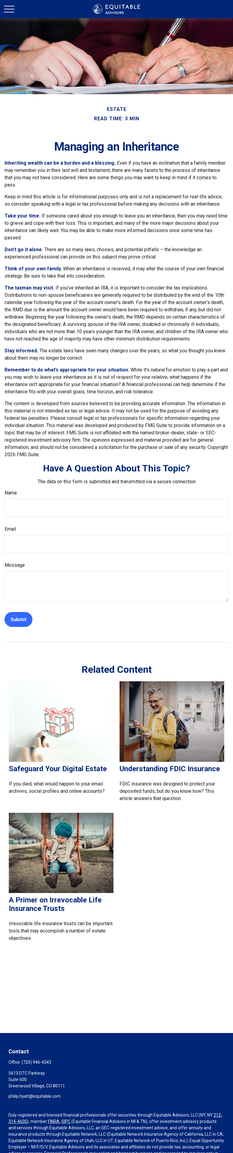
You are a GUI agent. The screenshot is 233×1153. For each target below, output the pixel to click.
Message (15, 565)
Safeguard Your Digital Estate (58, 769)
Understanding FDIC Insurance (170, 769)
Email (10, 529)
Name (11, 493)
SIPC (65, 1121)
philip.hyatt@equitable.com (34, 1096)
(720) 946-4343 (36, 1062)
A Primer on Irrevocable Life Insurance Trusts (55, 904)
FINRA (53, 1121)
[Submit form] (18, 619)
